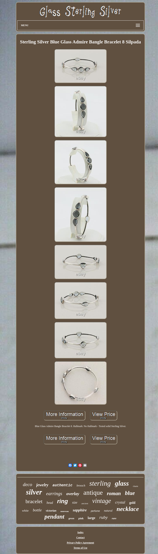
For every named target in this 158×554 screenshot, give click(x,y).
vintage (101, 500)
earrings (54, 493)
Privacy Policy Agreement (80, 542)
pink (81, 518)
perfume (95, 511)
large (91, 518)
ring (62, 501)
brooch (81, 485)
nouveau (64, 511)
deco (27, 484)
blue (130, 493)
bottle (37, 510)
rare (114, 518)
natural (108, 510)
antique (93, 492)
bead (49, 502)
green (71, 518)
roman (114, 493)
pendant (54, 516)
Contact (80, 537)
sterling (100, 483)
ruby (103, 517)
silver (34, 492)
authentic (62, 485)
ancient (84, 503)
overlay (72, 493)
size (74, 502)
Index (80, 532)
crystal (120, 502)
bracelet (34, 501)
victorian (51, 510)
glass (122, 483)
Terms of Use (80, 547)
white (25, 510)
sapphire (80, 510)
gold (132, 502)
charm (135, 486)
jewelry (42, 485)
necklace (128, 508)
